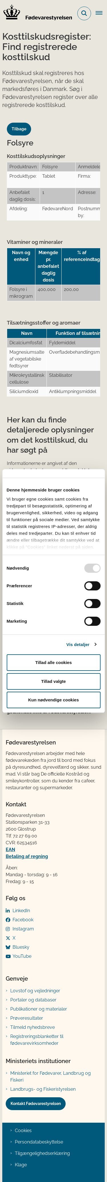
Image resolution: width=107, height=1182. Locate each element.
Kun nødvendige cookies (53, 699)
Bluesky (21, 947)
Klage (21, 1164)
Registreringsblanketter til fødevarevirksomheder (36, 1040)
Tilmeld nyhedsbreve (32, 1027)
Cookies (23, 1130)
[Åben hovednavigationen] (101, 13)
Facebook (23, 919)
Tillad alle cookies (53, 662)
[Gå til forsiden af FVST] (36, 13)
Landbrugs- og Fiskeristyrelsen (43, 1089)
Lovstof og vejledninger (35, 990)
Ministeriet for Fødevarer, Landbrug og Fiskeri (50, 1076)
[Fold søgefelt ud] (84, 13)
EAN (10, 849)
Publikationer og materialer (38, 1009)
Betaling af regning (27, 856)
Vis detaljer (78, 644)
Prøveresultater (26, 1018)
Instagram (23, 929)
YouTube (22, 956)
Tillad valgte (53, 681)
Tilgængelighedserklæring (42, 1153)
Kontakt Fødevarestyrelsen (36, 1103)
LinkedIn (21, 910)
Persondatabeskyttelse (39, 1142)
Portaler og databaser (33, 1000)
